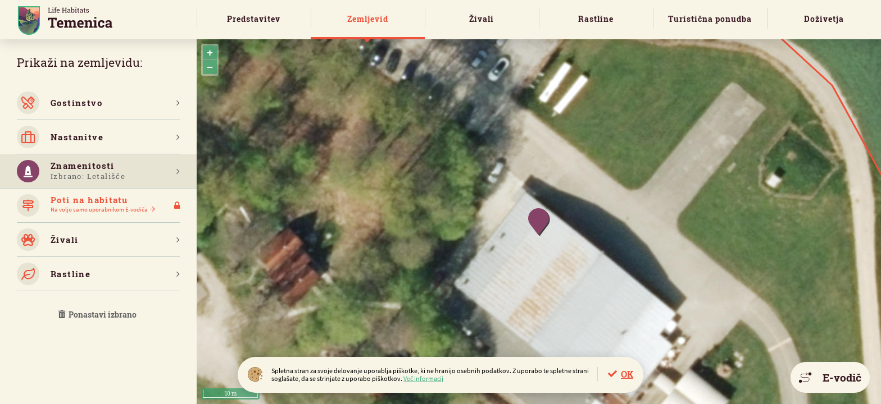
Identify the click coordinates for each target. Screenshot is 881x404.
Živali (481, 18)
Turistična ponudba (710, 18)
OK (627, 374)
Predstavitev (253, 18)
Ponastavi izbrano (98, 314)
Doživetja (824, 18)
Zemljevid (367, 18)
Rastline (596, 18)
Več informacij (423, 378)
